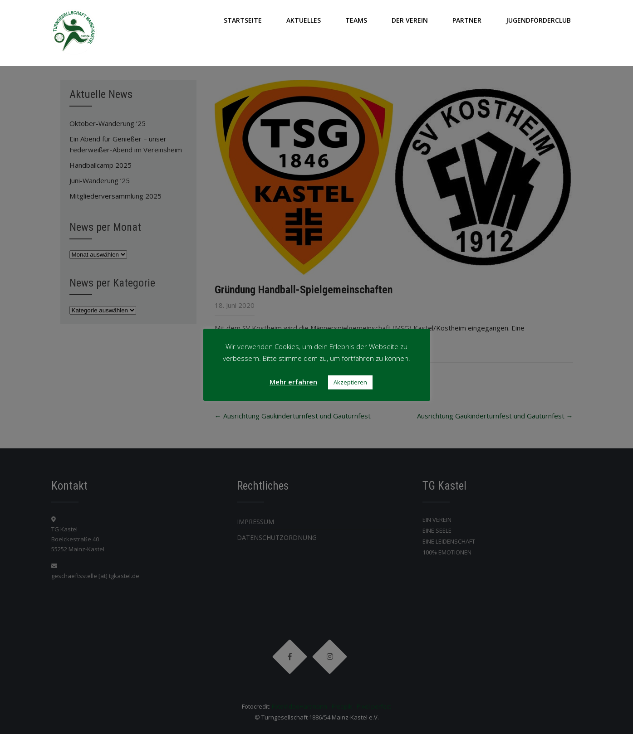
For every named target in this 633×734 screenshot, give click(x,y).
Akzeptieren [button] (350, 382)
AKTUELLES (303, 20)
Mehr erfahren (293, 381)
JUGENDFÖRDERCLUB (538, 20)
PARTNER (466, 20)
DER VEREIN (410, 20)
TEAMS (356, 20)
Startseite (243, 20)
